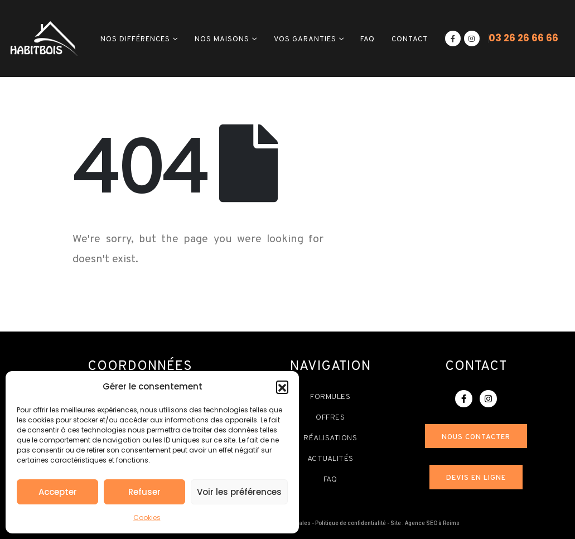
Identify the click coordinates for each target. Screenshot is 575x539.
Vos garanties (305, 39)
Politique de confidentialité (350, 523)
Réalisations (330, 438)
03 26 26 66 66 (523, 38)
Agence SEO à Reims (432, 523)
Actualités (330, 459)
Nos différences (135, 39)
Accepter (57, 492)
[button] (282, 386)
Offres (330, 417)
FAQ (367, 39)
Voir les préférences (239, 492)
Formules (330, 397)
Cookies (147, 517)
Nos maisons (222, 39)
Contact (410, 39)
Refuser (144, 492)
